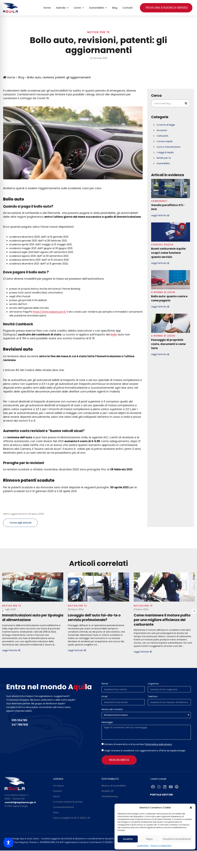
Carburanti (162, 135)
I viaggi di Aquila (165, 152)
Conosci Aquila (165, 141)
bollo (114, 334)
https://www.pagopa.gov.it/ (49, 312)
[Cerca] (186, 103)
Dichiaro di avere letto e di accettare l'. (138, 744)
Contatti (128, 8)
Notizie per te (98, 32)
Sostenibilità (98, 7)
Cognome (153, 684)
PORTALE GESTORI (161, 795)
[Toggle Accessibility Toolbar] (8, 842)
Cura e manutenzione (168, 146)
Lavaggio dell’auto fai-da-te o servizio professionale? (94, 618)
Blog (114, 8)
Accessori (162, 130)
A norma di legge (166, 124)
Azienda (62, 7)
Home (47, 8)
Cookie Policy (143, 845)
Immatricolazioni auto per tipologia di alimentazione (32, 618)
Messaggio (107, 723)
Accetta (128, 839)
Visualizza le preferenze (177, 839)
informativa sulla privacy (158, 744)
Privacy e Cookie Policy (161, 845)
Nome (105, 684)
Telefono (152, 697)
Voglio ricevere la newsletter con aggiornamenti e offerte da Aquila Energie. (145, 751)
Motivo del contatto (112, 710)
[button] (190, 807)
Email (105, 697)
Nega (149, 839)
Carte (79, 7)
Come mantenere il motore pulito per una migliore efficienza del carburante (162, 620)
